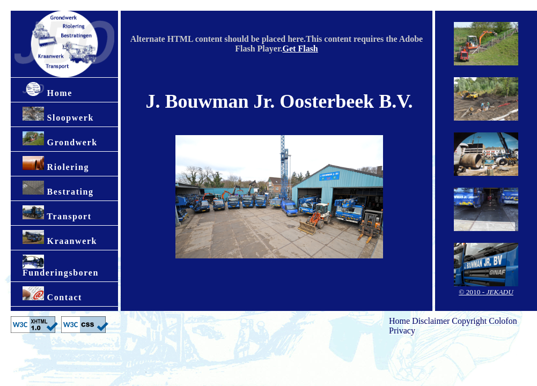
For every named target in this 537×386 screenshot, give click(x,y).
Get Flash (300, 48)
